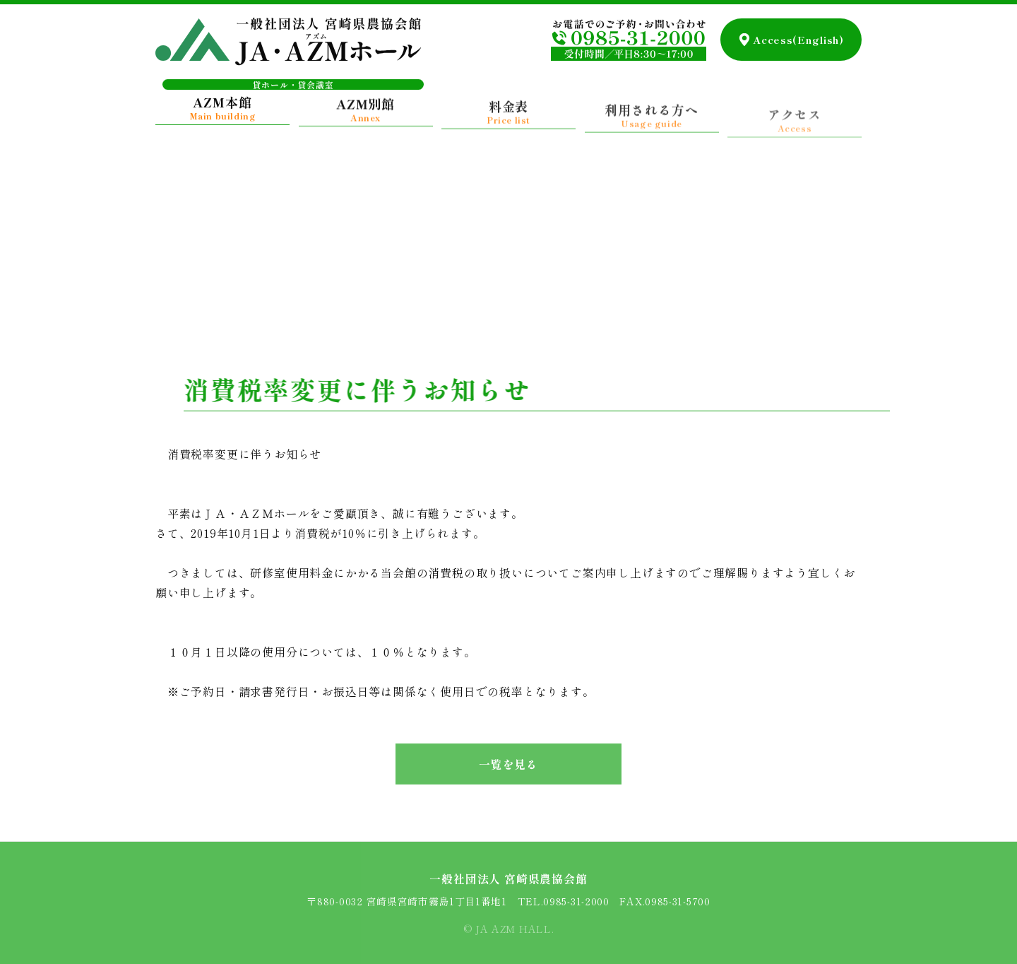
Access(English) (798, 36)
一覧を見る (508, 764)
